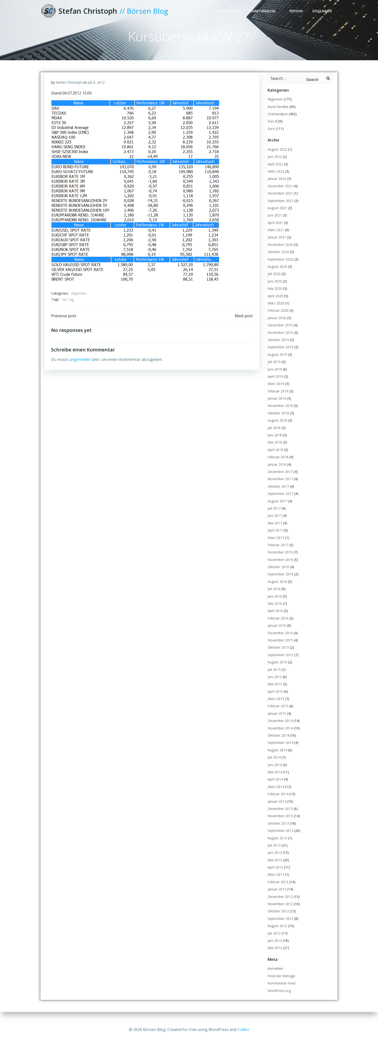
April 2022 (274, 168)
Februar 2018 (277, 461)
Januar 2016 (276, 630)
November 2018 (279, 410)
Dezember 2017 (279, 476)
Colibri (243, 1029)
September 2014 (280, 747)
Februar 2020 (277, 315)
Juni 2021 (274, 219)
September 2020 (280, 263)
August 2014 (276, 754)
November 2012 (279, 908)
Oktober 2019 (277, 344)
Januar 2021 (276, 241)
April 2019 (274, 380)
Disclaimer (323, 11)
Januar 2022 (276, 183)
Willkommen (229, 11)
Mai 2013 (274, 864)
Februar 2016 (277, 622)
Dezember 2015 (279, 637)
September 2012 (280, 923)
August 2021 (276, 212)
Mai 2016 (274, 608)
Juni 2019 (274, 373)
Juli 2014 (273, 762)
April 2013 (274, 871)
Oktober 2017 (277, 490)
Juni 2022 (274, 161)
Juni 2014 (274, 769)
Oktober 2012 (277, 915)
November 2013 (279, 820)
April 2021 (274, 227)
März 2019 (275, 388)
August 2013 (276, 842)
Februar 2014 (277, 798)
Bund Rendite (277, 111)
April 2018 (274, 454)
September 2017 (280, 498)
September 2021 (280, 205)
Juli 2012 (273, 937)
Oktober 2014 (277, 739)
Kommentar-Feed (281, 987)
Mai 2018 (274, 447)
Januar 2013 (276, 893)
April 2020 (274, 300)
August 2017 (276, 505)
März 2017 (275, 542)
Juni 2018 (274, 439)
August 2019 (276, 359)
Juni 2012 (274, 945)
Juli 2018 (273, 432)
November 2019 (279, 337)
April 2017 (274, 534)
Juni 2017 (274, 520)
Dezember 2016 (279, 556)
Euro (270, 133)
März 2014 (275, 791)
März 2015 (275, 703)
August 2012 (276, 930)
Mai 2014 (274, 776)
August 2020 (276, 271)
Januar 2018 (276, 468)
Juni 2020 (274, 285)
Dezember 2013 (279, 813)
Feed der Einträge (280, 980)
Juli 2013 (273, 849)
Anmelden (275, 973)
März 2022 (275, 175)
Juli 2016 (273, 593)
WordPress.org (278, 995)
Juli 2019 (273, 366)
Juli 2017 (273, 512)
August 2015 (276, 666)
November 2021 (279, 197)
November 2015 (279, 644)
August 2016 (276, 586)
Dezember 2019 (279, 329)
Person (297, 11)
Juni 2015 (274, 681)
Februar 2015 (277, 710)
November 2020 (279, 249)
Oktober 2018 (277, 417)
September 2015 (280, 659)
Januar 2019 (276, 402)
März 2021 (275, 234)
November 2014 (279, 732)
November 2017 (279, 483)
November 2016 (279, 564)
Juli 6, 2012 (96, 87)
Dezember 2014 (279, 725)
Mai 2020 (274, 293)
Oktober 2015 (277, 652)
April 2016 (274, 615)
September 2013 (280, 835)
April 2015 (274, 696)
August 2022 (276, 153)
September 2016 (280, 578)
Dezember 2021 (279, 190)
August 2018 (276, 425)
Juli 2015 (273, 674)
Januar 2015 (276, 717)
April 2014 (274, 783)
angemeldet (80, 365)
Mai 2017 (274, 527)
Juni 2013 (274, 857)
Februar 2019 (277, 395)
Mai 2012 (274, 952)
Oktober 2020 (277, 256)
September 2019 (280, 351)
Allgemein (79, 298)
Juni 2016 (274, 600)
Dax (270, 125)
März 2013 (275, 879)
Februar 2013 (277, 886)
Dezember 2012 (279, 901)
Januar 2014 (276, 805)
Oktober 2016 (277, 571)
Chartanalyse (265, 11)
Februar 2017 (277, 549)
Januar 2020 (276, 322)
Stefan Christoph (69, 87)
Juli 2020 (273, 278)
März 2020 (275, 307)
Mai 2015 (274, 688)
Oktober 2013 (277, 827)
